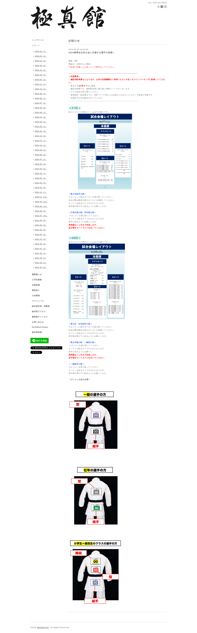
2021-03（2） (41, 267)
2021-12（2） (41, 239)
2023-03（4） (41, 178)
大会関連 (36, 296)
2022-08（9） (41, 211)
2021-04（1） (41, 263)
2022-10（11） (41, 202)
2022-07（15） (41, 216)
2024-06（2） (41, 108)
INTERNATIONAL (40, 327)
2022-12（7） (41, 192)
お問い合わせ (38, 322)
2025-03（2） (41, 80)
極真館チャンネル (40, 317)
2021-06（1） (41, 253)
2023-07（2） (41, 159)
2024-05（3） (41, 112)
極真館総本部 (43, 627)
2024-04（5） (41, 117)
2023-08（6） (41, 155)
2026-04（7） (41, 51)
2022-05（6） (41, 225)
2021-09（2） (41, 244)
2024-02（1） (41, 127)
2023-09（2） (41, 150)
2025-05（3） (41, 70)
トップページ (38, 40)
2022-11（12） (41, 197)
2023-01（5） (41, 188)
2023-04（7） (41, 173)
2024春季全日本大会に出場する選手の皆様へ (92, 52)
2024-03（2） (41, 122)
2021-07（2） (41, 249)
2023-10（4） (41, 145)
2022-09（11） (41, 206)
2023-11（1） (41, 141)
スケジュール (38, 301)
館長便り (36, 290)
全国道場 (36, 285)
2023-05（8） (41, 169)
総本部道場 (37, 332)
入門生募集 (37, 280)
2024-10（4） (41, 89)
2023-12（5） (41, 136)
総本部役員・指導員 (41, 306)
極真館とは (37, 274)
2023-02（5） (41, 183)
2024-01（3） (41, 131)
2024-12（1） (41, 84)
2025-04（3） (41, 75)
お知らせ (36, 45)
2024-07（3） (41, 103)
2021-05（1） (41, 258)
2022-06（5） (41, 220)
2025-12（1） (41, 61)
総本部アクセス (39, 311)
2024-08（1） (41, 98)
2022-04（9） (41, 230)
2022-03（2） (41, 234)
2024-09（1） (41, 94)
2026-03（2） (41, 56)
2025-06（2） (41, 65)
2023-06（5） (41, 164)
